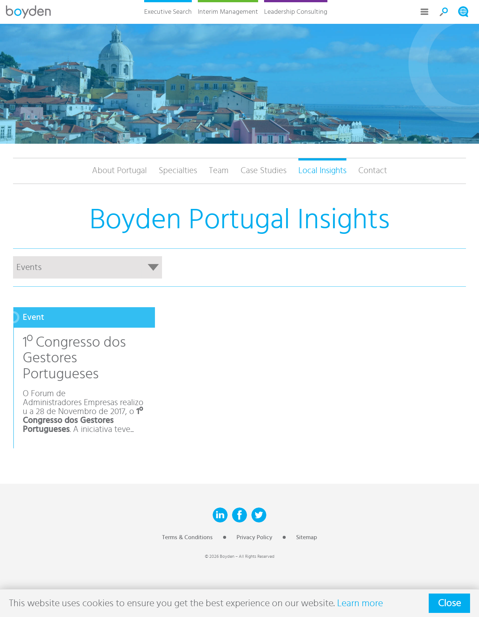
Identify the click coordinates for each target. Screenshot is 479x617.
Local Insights (322, 170)
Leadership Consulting (295, 12)
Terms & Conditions (187, 537)
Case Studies (263, 170)
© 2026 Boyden (219, 556)
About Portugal (119, 170)
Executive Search (168, 12)
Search (444, 12)
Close (449, 603)
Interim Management (228, 12)
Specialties (178, 170)
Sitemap (306, 537)
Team (219, 170)
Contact (372, 170)
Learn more (360, 603)
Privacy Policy (254, 537)
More (424, 12)
